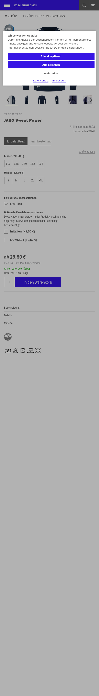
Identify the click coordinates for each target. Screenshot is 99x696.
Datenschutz (40, 80)
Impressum (59, 80)
